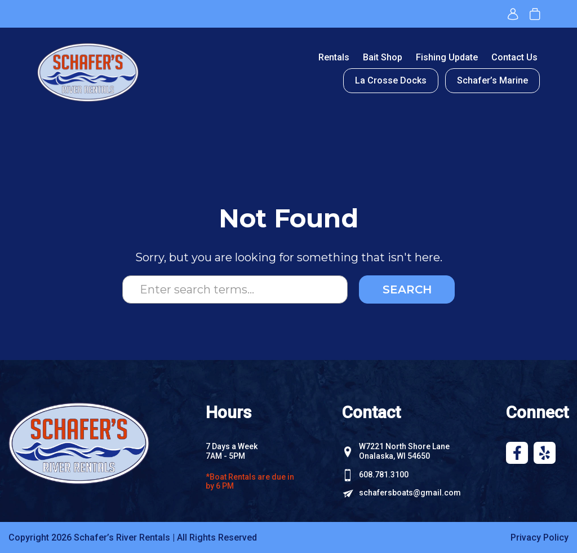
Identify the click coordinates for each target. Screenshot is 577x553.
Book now (535, 14)
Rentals (333, 57)
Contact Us (514, 57)
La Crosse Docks (391, 80)
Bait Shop (382, 57)
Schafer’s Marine (492, 80)
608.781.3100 (384, 474)
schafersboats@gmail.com (410, 492)
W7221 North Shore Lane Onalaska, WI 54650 (404, 451)
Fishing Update (447, 57)
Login (513, 14)
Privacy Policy (540, 537)
